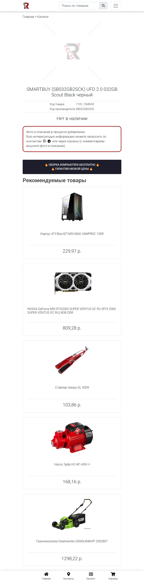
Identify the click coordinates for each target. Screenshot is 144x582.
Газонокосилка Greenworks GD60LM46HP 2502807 (72, 541)
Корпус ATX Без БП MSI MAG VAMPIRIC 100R (72, 234)
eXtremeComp (50, 1)
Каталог (43, 17)
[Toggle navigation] (115, 6)
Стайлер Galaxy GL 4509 (72, 387)
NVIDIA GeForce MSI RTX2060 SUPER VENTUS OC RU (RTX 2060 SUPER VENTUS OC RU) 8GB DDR (71, 310)
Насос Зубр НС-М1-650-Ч (72, 464)
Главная (28, 17)
